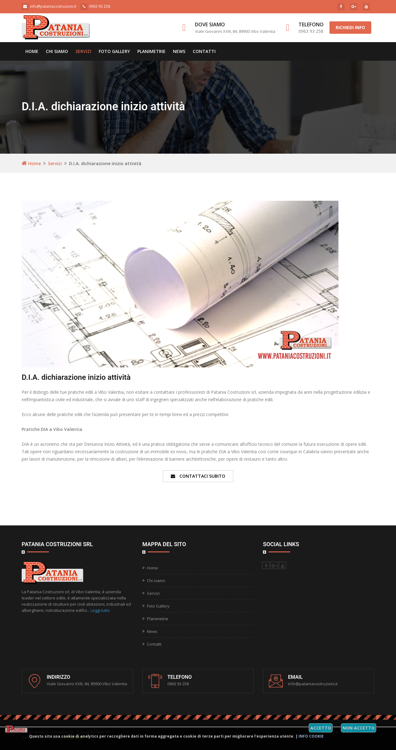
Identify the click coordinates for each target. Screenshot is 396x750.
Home (31, 51)
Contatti (204, 51)
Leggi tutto (100, 610)
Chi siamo (57, 51)
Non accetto (358, 728)
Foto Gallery (114, 51)
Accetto (320, 728)
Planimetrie (151, 51)
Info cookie (311, 736)
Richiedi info (350, 27)
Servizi (83, 51)
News (179, 51)
